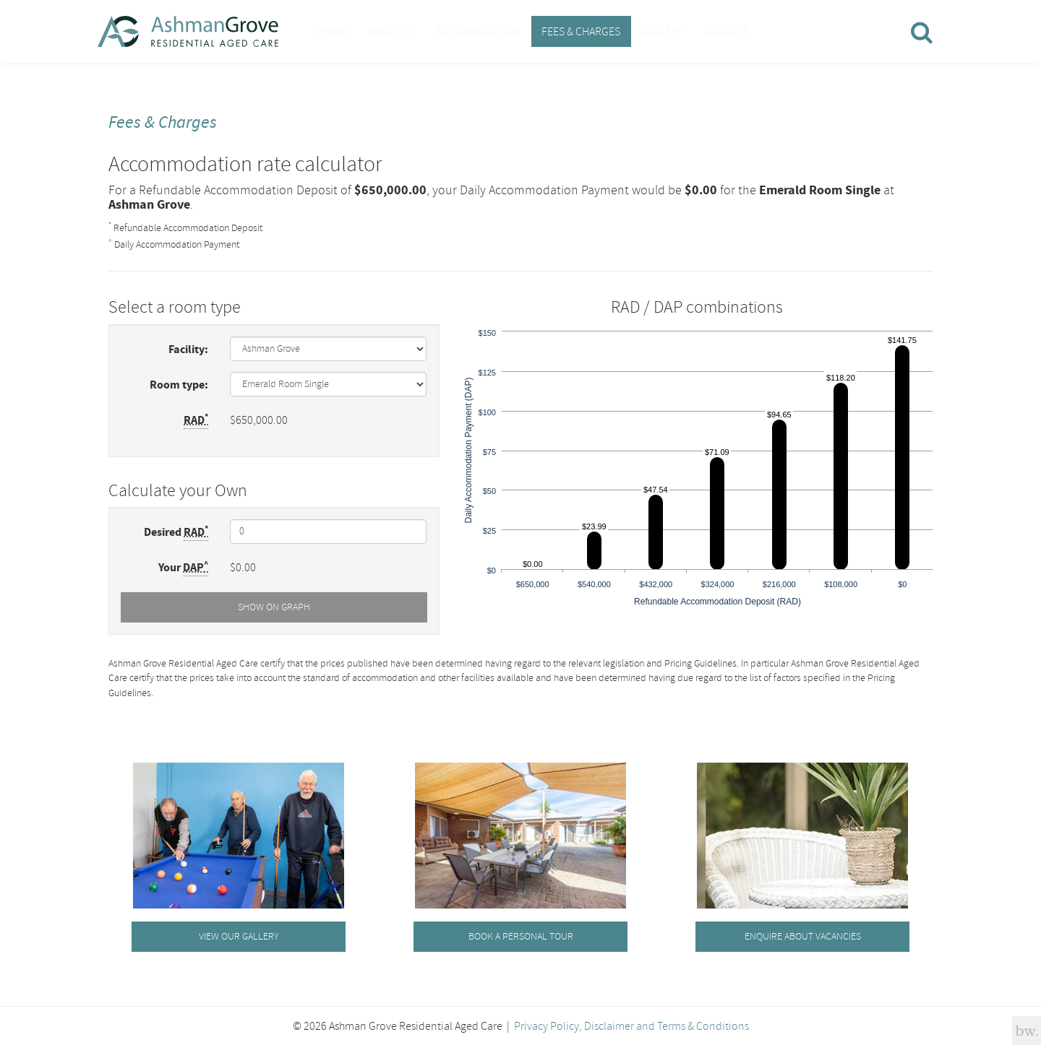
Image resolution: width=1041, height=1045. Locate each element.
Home (328, 31)
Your (183, 566)
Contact (689, 31)
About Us (381, 31)
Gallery (632, 31)
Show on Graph (274, 605)
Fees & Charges (557, 31)
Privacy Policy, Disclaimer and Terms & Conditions (631, 1025)
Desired (176, 530)
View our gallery (238, 935)
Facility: (188, 348)
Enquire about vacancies (803, 935)
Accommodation (461, 31)
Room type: (179, 383)
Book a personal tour (520, 935)
